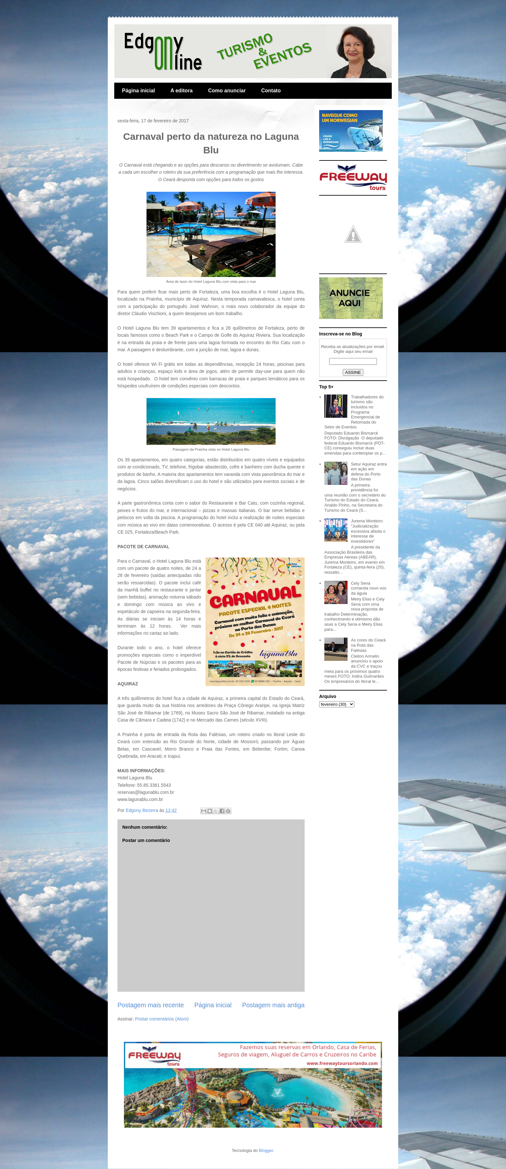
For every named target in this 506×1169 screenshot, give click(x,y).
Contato (270, 90)
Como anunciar (227, 90)
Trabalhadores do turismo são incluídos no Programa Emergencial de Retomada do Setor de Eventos (354, 412)
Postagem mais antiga (273, 1005)
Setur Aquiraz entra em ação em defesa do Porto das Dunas (369, 472)
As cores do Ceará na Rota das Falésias (368, 645)
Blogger (266, 1150)
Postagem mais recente (150, 1005)
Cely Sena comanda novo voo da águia (368, 588)
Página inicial (138, 90)
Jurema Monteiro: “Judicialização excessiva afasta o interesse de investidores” (368, 530)
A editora (181, 90)
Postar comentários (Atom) (162, 1018)
